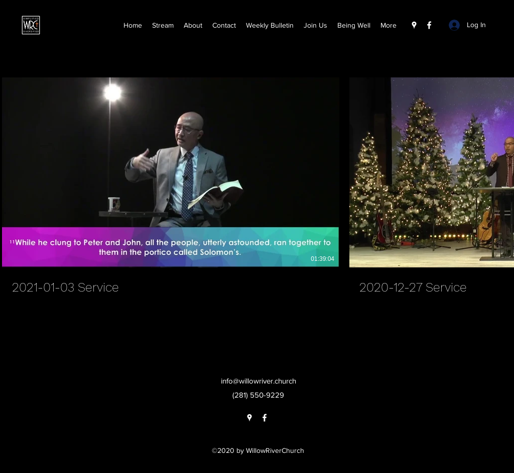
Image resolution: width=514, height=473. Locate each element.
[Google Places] (414, 25)
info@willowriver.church (258, 380)
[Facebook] (429, 25)
